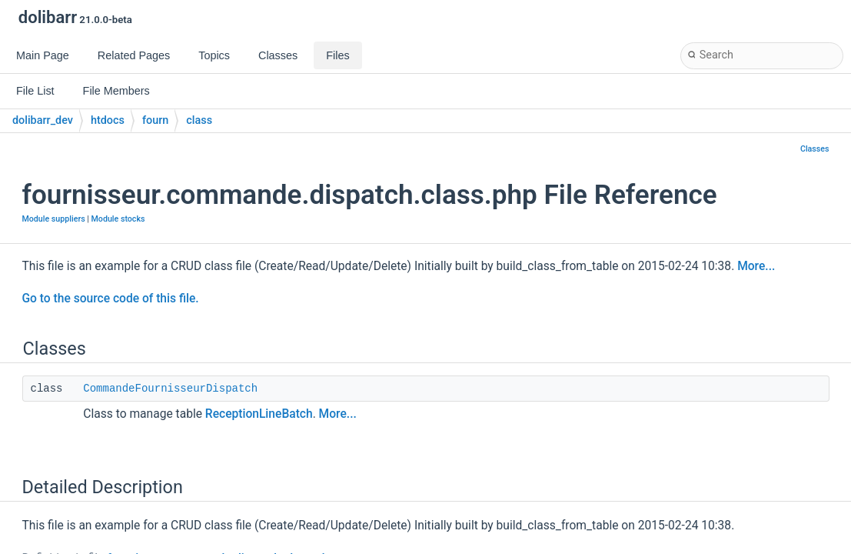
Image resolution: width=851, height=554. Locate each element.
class (199, 120)
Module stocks (118, 219)
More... (756, 266)
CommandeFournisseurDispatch (170, 388)
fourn (155, 120)
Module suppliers (53, 219)
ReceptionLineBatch (259, 414)
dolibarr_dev (42, 120)
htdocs (108, 120)
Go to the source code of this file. (110, 298)
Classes (814, 149)
